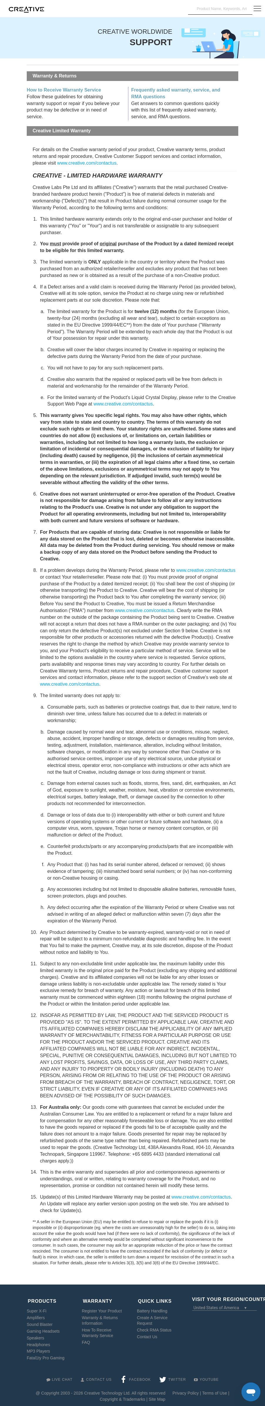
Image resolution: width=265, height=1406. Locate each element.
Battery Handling (152, 1309)
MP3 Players (38, 1349)
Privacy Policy (185, 1391)
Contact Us (147, 1334)
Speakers (35, 1335)
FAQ (86, 1340)
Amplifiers (36, 1315)
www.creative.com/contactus (87, 162)
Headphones (38, 1342)
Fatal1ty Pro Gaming (45, 1355)
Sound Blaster (40, 1322)
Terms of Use (214, 1391)
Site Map (157, 1397)
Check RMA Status (154, 1327)
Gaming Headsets (43, 1328)
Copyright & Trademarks (122, 1397)
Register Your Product (102, 1309)
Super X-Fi (36, 1309)
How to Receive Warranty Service (64, 89)
